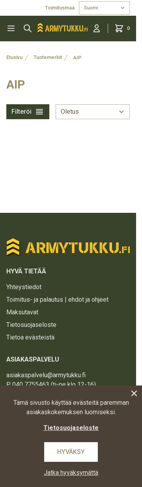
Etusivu (14, 57)
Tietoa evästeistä (30, 337)
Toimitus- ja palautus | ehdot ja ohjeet (57, 299)
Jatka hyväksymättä (71, 472)
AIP (77, 58)
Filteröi (27, 111)
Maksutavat (22, 312)
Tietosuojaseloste (31, 324)
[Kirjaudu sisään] (97, 28)
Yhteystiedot (23, 287)
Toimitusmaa (60, 8)
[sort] (93, 111)
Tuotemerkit (48, 57)
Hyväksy (71, 452)
